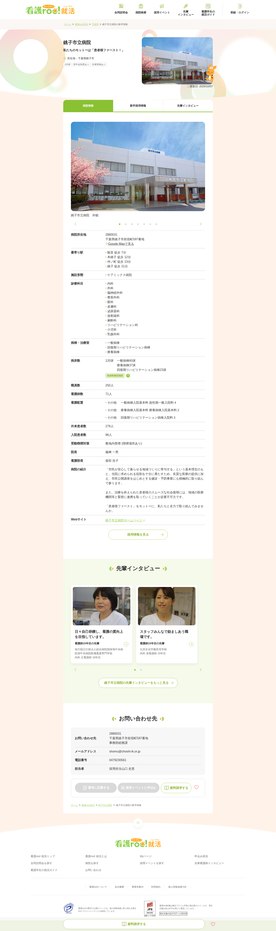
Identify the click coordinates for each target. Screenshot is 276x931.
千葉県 (95, 24)
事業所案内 (137, 887)
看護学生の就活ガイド (44, 870)
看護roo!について (98, 887)
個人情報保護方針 (177, 887)
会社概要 (119, 887)
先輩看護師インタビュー (209, 863)
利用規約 (155, 887)
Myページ (146, 856)
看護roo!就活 (81, 24)
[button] (88, 106)
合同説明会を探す (41, 863)
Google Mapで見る (121, 243)
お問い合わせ (93, 870)
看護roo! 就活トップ (43, 856)
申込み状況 (201, 856)
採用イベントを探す (152, 863)
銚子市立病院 (105, 805)
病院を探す (92, 863)
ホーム (67, 24)
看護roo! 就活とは (96, 856)
